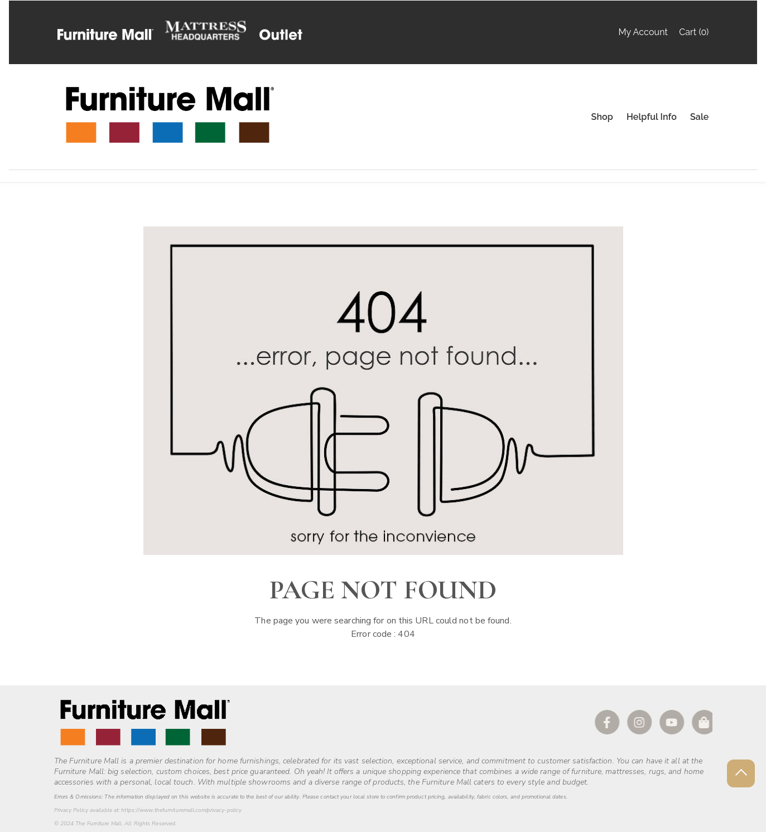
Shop (602, 117)
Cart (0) (694, 32)
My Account (642, 32)
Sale (699, 117)
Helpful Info (652, 117)
